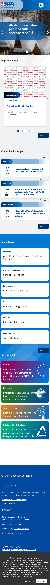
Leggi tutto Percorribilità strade (25, 321)
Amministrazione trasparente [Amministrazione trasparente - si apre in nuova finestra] (13, 499)
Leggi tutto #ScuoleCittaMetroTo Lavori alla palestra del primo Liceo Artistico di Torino (25, 211)
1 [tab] (23, 52)
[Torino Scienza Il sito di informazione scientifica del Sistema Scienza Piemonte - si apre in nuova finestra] (25, 412)
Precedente (2, 32)
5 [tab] (32, 131)
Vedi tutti (44, 135)
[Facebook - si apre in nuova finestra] (4, 568)
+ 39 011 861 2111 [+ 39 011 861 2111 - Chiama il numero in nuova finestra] (20, 528)
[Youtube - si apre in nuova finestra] (22, 568)
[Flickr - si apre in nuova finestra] (26, 568)
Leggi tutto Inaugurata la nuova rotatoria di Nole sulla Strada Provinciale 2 (25, 168)
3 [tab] (25, 131)
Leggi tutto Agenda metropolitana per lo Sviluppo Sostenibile (25, 256)
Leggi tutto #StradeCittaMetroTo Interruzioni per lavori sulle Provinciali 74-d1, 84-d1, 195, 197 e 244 (25, 189)
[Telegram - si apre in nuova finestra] (15, 568)
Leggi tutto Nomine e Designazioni (25, 305)
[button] (47, 5)
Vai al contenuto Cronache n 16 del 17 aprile (25, 96)
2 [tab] (27, 52)
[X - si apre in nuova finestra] (18, 568)
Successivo (47, 32)
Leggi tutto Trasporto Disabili (25, 337)
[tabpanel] (25, 32)
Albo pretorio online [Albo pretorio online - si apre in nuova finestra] (9, 503)
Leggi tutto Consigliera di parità (25, 274)
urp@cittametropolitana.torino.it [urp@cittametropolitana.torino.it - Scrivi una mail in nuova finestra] (16, 554)
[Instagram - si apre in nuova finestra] (7, 568)
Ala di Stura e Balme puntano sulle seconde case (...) (23, 29)
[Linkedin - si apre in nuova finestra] (11, 568)
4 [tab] (28, 131)
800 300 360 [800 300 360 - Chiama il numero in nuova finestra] (23, 533)
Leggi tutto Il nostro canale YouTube (25, 290)
